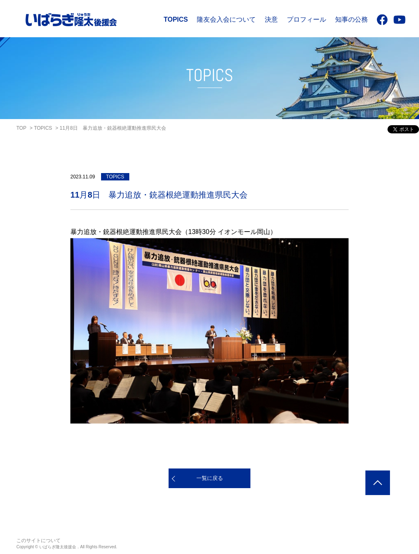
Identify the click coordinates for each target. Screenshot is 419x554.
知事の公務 (351, 19)
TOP (21, 128)
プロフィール (306, 19)
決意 (271, 19)
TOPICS (176, 19)
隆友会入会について (226, 19)
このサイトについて (38, 540)
